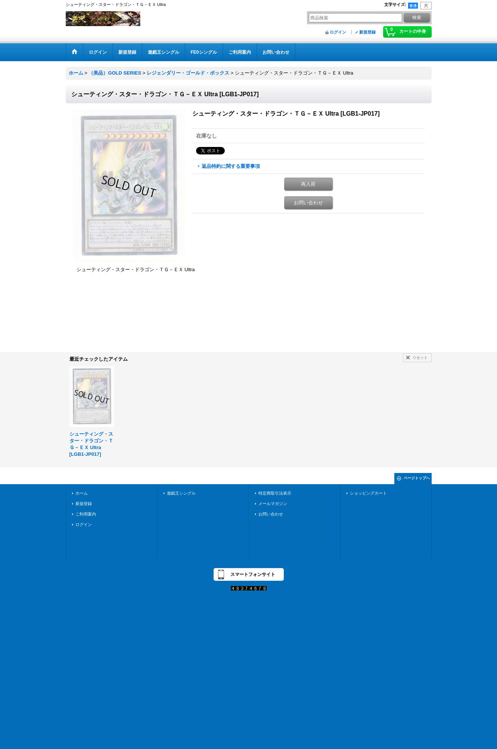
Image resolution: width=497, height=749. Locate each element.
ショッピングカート (368, 493)
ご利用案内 (85, 514)
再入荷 (308, 184)
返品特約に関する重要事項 (231, 166)
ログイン (338, 32)
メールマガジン (272, 503)
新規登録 (367, 32)
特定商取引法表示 (274, 493)
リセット (420, 357)
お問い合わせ (308, 203)
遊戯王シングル (181, 493)
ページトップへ (417, 478)
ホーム (81, 493)
